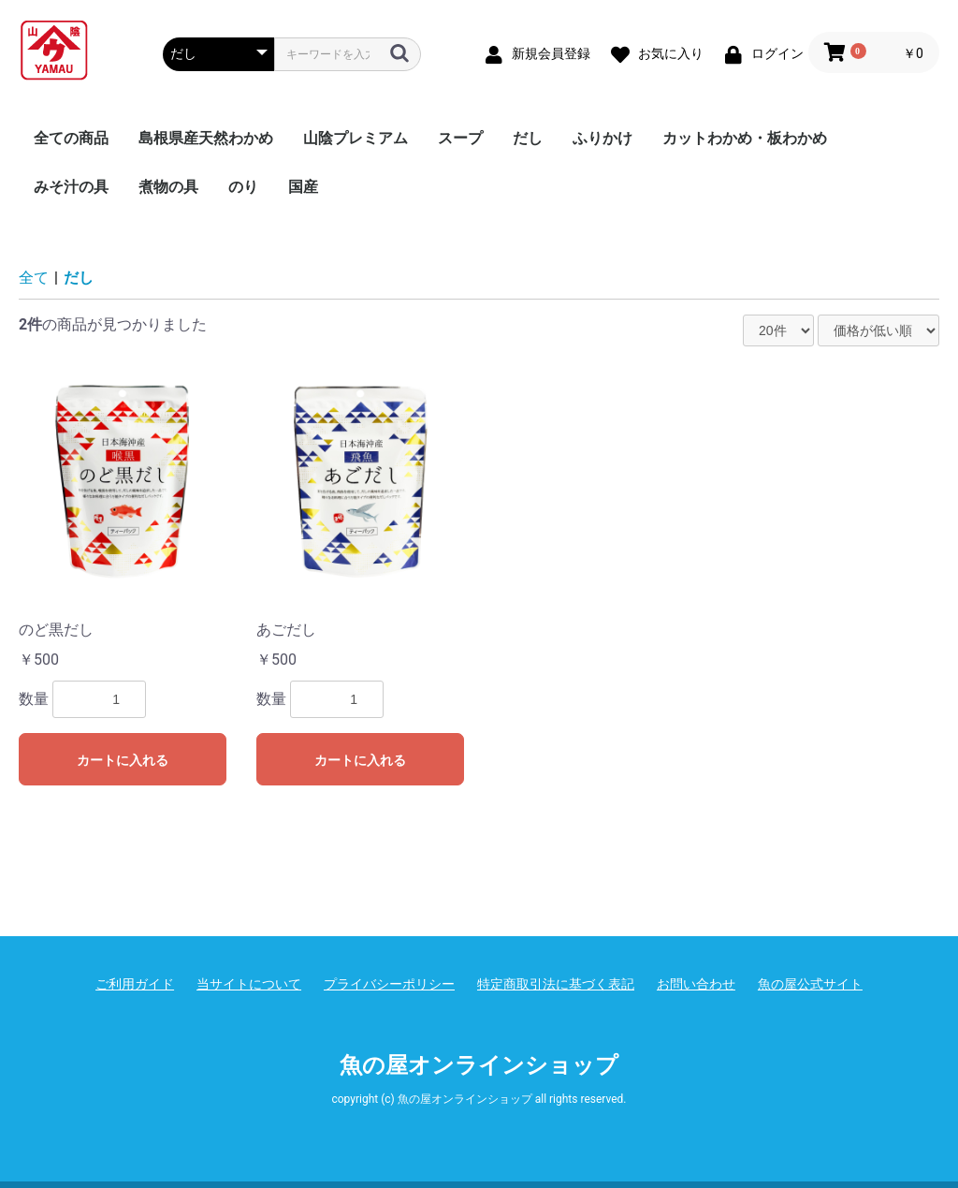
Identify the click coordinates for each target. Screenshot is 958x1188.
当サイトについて (248, 983)
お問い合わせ (696, 983)
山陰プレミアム (355, 138)
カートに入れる (122, 760)
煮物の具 (168, 187)
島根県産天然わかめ (205, 138)
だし (528, 138)
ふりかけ (602, 138)
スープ (460, 138)
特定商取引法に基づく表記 (555, 983)
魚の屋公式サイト (810, 983)
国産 (303, 187)
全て (34, 277)
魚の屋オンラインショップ (479, 1065)
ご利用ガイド (134, 983)
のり (243, 187)
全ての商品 (71, 138)
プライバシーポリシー (389, 983)
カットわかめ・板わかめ (744, 138)
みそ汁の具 (71, 187)
